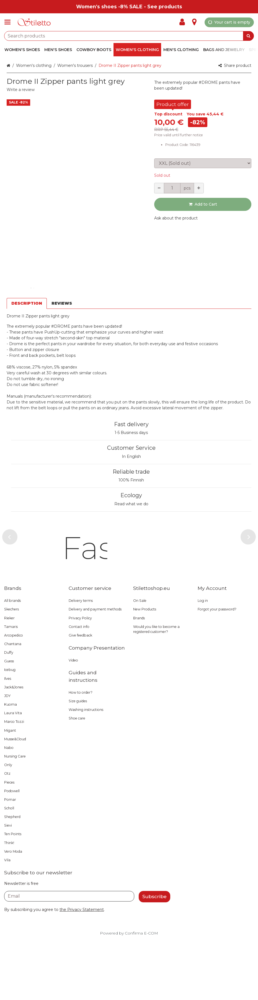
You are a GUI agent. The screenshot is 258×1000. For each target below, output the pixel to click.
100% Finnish (131, 480)
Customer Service (131, 448)
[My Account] (184, 22)
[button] (21, 89)
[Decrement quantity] (159, 188)
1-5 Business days (131, 432)
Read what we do (131, 503)
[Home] (34, 22)
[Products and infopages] (9, 22)
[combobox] (129, 36)
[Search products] (129, 36)
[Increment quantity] (199, 188)
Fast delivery (131, 424)
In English (131, 456)
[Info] (194, 22)
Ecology (131, 495)
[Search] (248, 36)
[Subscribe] (154, 956)
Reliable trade (131, 471)
